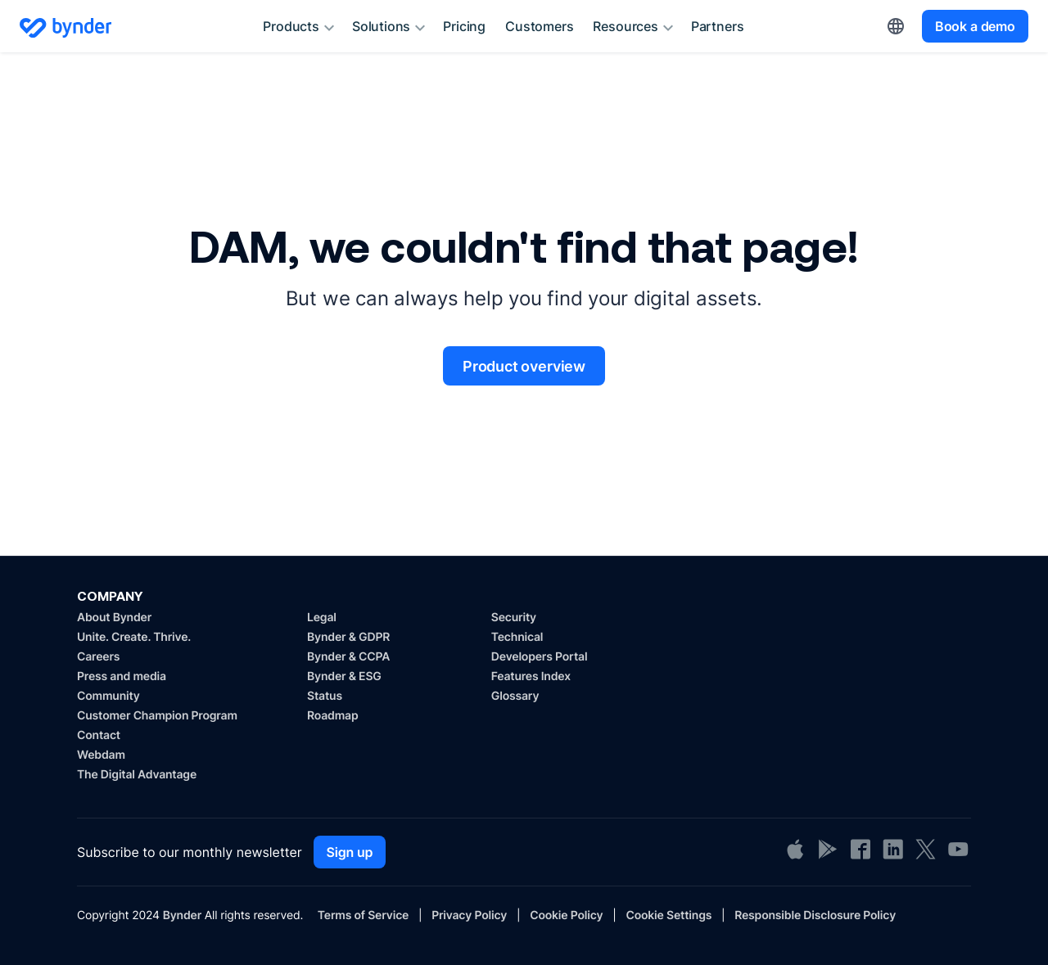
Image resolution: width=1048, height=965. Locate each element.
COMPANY (109, 595)
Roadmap (332, 716)
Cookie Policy (566, 915)
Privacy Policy (469, 915)
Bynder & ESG (344, 676)
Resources (635, 28)
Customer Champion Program (157, 716)
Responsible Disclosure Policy (815, 915)
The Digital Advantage (136, 775)
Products (301, 28)
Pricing (464, 26)
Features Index (531, 676)
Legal (322, 618)
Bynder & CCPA (348, 657)
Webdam (101, 755)
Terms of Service (363, 915)
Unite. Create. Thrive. (134, 637)
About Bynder (114, 618)
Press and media (121, 676)
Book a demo (975, 26)
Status (324, 696)
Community (108, 696)
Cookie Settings (668, 915)
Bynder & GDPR (348, 637)
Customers (539, 26)
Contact (98, 735)
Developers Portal (539, 657)
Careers (98, 657)
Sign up (350, 852)
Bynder (182, 915)
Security (513, 618)
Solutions (391, 28)
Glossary (515, 696)
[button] (895, 26)
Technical (517, 637)
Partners (717, 26)
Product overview (524, 366)
